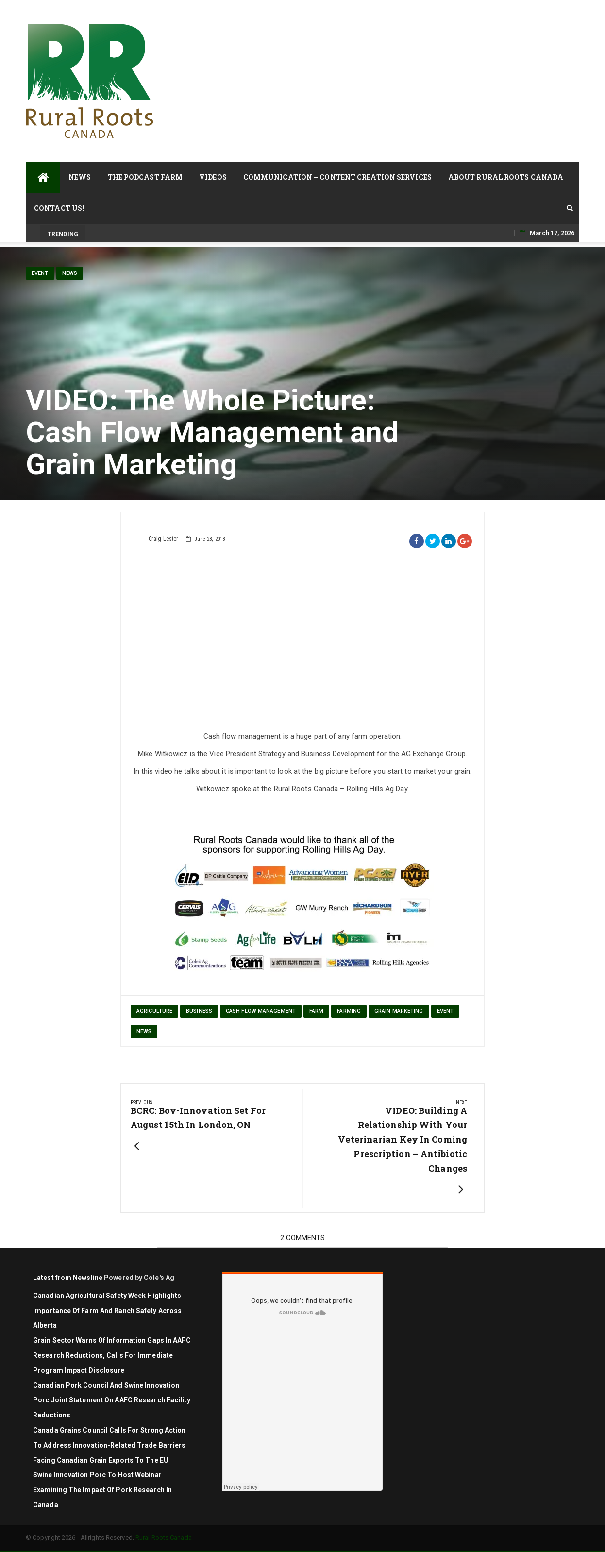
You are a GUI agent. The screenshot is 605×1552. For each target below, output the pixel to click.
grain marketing (398, 1011)
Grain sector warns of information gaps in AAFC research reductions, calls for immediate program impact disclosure (112, 1355)
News (79, 177)
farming (349, 1011)
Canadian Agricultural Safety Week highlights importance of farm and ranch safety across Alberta (107, 1311)
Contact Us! (59, 208)
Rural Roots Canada (163, 1537)
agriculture (154, 1011)
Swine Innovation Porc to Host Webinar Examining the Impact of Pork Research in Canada (102, 1490)
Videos (213, 177)
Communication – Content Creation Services (337, 177)
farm (316, 1011)
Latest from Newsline (67, 1277)
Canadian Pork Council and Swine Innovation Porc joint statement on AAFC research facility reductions (111, 1400)
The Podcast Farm (145, 177)
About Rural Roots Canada (505, 177)
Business (199, 1011)
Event (40, 273)
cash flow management (261, 1011)
